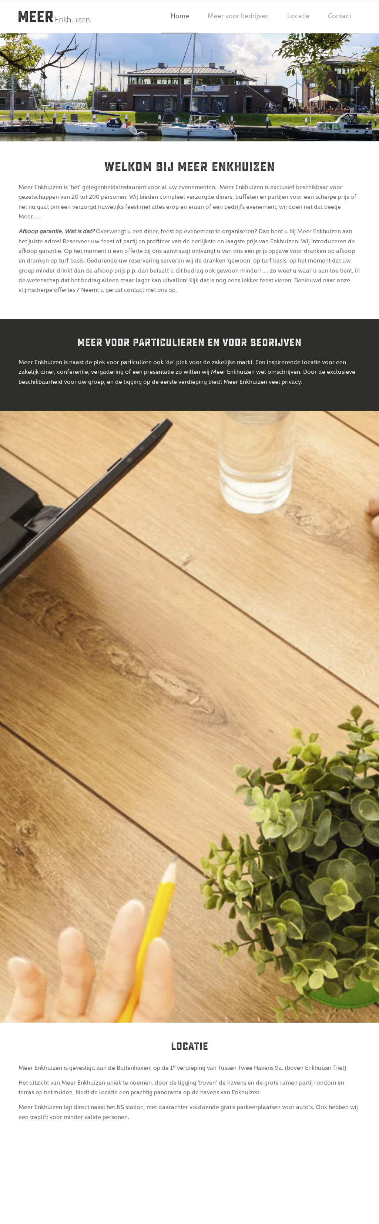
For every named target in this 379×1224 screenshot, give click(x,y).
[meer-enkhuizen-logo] (54, 16)
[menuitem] (179, 16)
